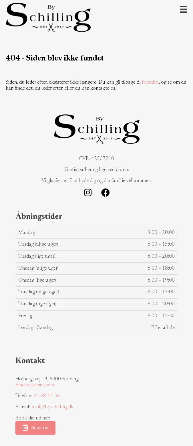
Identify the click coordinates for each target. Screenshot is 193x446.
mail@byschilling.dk (52, 407)
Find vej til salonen (34, 385)
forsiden (150, 82)
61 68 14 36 (46, 396)
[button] (87, 192)
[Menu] (184, 9)
